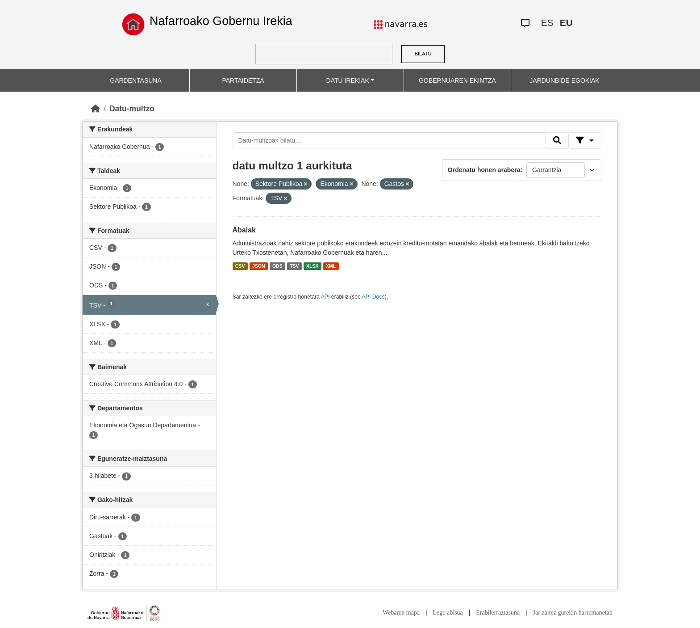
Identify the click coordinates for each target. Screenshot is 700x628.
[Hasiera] (95, 108)
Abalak (244, 230)
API (325, 297)
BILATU (423, 53)
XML (331, 266)
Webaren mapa (401, 612)
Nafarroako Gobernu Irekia (221, 21)
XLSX (312, 266)
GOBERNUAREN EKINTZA (457, 80)
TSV (294, 266)
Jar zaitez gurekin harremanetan (572, 612)
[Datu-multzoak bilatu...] (389, 140)
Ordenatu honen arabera (484, 169)
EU (566, 22)
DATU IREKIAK (347, 80)
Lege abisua (448, 612)
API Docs (373, 297)
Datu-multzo (131, 108)
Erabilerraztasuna (498, 612)
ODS (277, 266)
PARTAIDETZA (243, 80)
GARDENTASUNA (136, 80)
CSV (240, 266)
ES (547, 22)
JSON (258, 266)
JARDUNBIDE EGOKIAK (564, 80)
